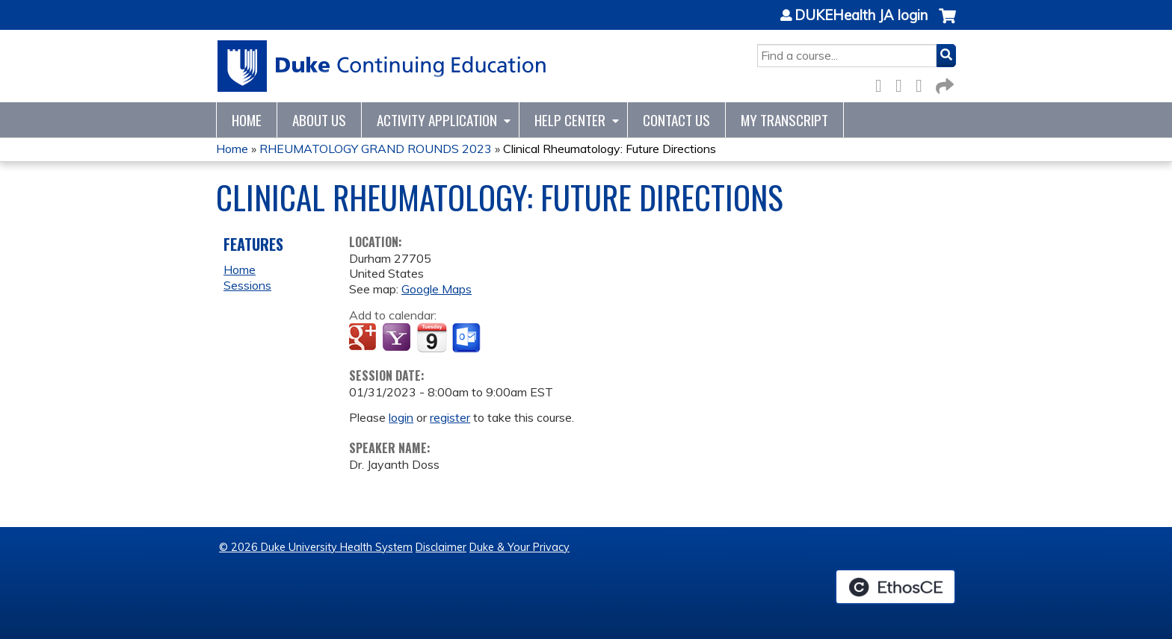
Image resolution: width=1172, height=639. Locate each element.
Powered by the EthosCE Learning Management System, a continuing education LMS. (895, 587)
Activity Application (437, 120)
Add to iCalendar (431, 337)
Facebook (882, 83)
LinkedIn (923, 83)
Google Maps (436, 288)
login (401, 417)
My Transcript (784, 120)
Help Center (569, 120)
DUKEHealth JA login (861, 15)
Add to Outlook (467, 338)
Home (247, 120)
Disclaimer (441, 547)
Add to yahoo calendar (398, 338)
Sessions (247, 285)
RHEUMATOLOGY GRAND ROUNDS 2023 (375, 148)
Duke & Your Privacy (519, 547)
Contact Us (676, 120)
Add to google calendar (364, 338)
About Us (319, 120)
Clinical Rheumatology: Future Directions (609, 148)
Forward (943, 83)
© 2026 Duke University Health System (316, 547)
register (450, 417)
